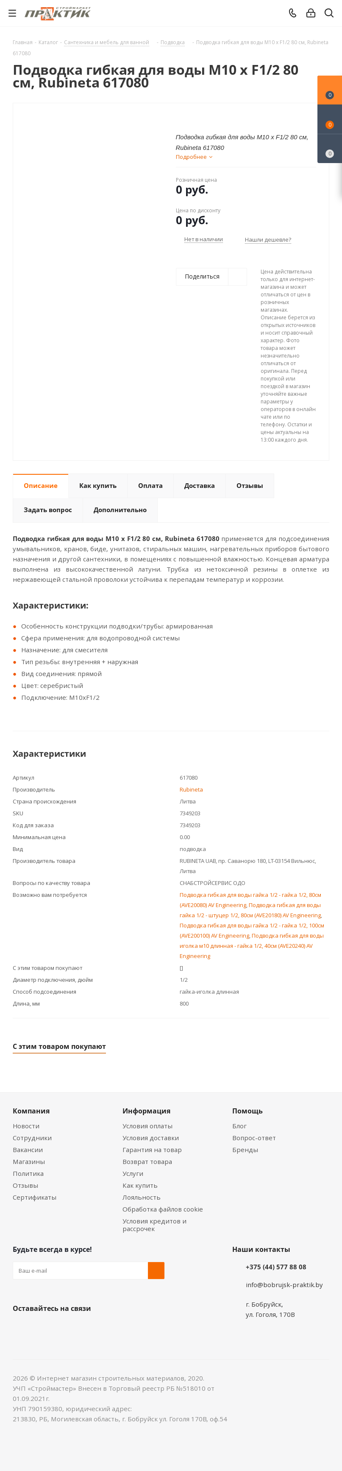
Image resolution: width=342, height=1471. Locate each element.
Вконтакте (21, 1328)
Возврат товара (147, 1161)
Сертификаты (34, 1197)
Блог (239, 1126)
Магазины (29, 1161)
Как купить (140, 1185)
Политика (28, 1173)
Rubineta (191, 789)
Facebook (42, 1328)
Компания (31, 1111)
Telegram (84, 1328)
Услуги (132, 1173)
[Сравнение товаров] (329, 148)
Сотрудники (32, 1137)
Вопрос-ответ (254, 1137)
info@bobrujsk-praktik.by (284, 1284)
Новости (26, 1126)
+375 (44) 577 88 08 (276, 1266)
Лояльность (141, 1197)
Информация (146, 1111)
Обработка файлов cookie (162, 1209)
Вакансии (28, 1149)
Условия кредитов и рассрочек (154, 1225)
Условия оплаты (147, 1126)
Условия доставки (150, 1137)
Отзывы (25, 1185)
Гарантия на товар (152, 1149)
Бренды (245, 1149)
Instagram (63, 1328)
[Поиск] (329, 14)
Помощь (247, 1111)
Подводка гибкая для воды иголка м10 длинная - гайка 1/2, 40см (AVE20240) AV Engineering (252, 946)
